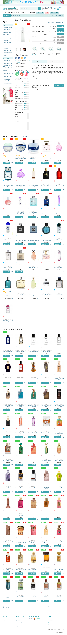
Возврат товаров (19, 622)
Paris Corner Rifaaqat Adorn (21, 487)
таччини (13, 606)
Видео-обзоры (5, 629)
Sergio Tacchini (21, 136)
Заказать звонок (46, 9)
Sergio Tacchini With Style (21, 294)
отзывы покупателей (19, 606)
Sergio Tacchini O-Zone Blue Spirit (8, 68)
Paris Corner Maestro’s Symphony (21, 406)
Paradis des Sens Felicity (20, 351)
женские (7, 607)
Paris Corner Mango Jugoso (33, 569)
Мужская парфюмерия (7, 624)
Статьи (4, 627)
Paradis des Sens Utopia (46, 351)
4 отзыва (10, 155)
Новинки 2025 (40, 12)
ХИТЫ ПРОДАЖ (6, 15)
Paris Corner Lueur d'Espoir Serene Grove (33, 406)
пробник (29, 606)
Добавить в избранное (59, 22)
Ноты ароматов (19, 631)
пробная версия (57, 606)
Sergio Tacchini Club (6, 60)
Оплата (17, 624)
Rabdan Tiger (33, 596)
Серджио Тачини (44, 606)
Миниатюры (32, 12)
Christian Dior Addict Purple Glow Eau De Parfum (33, 433)
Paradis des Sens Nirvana (21, 378)
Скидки (17, 627)
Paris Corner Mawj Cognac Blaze (46, 433)
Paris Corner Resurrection (46, 460)
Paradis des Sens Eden (33, 351)
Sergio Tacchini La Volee (7, 42)
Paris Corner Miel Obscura (8, 569)
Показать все (5, 55)
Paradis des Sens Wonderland (59, 352)
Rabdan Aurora (59, 596)
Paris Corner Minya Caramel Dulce (59, 542)
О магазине (5, 631)
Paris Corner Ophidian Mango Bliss (46, 542)
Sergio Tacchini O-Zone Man (7, 72)
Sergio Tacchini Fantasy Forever (7, 36)
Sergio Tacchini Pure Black (7, 76)
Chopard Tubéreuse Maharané (20, 515)
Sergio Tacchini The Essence (8, 80)
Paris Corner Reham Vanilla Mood (59, 379)
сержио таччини (34, 606)
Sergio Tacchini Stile (6, 79)
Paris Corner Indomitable (33, 378)
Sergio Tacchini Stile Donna (59, 267)
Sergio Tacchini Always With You (7, 27)
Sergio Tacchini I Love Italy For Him (7, 66)
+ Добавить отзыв (59, 85)
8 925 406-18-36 (53, 624)
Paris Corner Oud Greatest (8, 460)
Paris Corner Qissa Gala (8, 487)
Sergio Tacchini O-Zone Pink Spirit (8, 44)
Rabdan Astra (46, 596)
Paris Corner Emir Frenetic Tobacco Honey (59, 406)
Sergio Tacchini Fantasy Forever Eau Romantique (7, 38)
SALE (47, 12)
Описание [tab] (39, 61)
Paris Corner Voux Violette (8, 378)
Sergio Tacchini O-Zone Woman (7, 46)
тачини (10, 606)
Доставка (18, 620)
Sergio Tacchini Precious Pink (7, 48)
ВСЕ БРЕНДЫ (61, 15)
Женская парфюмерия (7, 622)
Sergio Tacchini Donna (7, 32)
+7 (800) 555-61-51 (47, 7)
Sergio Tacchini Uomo (8, 267)
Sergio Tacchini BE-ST (6, 29)
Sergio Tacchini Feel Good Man (7, 64)
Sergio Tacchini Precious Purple (7, 51)
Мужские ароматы (15, 12)
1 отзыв (49, 155)
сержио (4, 606)
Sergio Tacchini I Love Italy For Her (7, 40)
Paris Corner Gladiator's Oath (46, 406)
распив (61, 606)
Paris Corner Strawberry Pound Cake (33, 542)
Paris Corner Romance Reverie (46, 488)
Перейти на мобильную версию (56, 632)
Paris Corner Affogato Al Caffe (8, 542)
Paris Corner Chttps (20, 596)
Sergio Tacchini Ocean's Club (8, 73)
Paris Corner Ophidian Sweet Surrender (8, 406)
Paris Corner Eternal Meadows (20, 461)
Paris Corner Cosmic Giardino (8, 597)
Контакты (18, 629)
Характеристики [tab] (55, 61)
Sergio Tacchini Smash (7, 77)
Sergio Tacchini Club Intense (46, 294)
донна (39, 606)
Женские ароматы (6, 12)
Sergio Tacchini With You (33, 267)
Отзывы (4, 633)
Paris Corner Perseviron (59, 460)
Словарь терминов (50, 22)
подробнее (34, 54)
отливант (26, 606)
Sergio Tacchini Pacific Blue (33, 240)
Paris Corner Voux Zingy (59, 487)
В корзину (60, 26)
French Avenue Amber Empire (8, 433)
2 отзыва (23, 155)
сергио (7, 606)
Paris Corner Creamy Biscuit (21, 542)
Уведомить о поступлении (60, 37)
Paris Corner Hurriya (59, 433)
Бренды (4, 620)
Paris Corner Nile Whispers (21, 569)
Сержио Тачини (50, 606)
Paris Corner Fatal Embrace (59, 569)
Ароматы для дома (24, 12)
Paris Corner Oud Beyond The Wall (33, 461)
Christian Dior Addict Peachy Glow (20, 433)
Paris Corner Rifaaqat (33, 487)
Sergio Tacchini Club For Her (8, 30)
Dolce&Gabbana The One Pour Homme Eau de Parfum (46, 569)
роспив (4, 607)
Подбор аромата (54, 12)
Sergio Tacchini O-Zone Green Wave (7, 70)
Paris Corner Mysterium (46, 378)
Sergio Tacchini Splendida (46, 185)
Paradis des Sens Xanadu (8, 351)
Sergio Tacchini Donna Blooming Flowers (7, 34)
